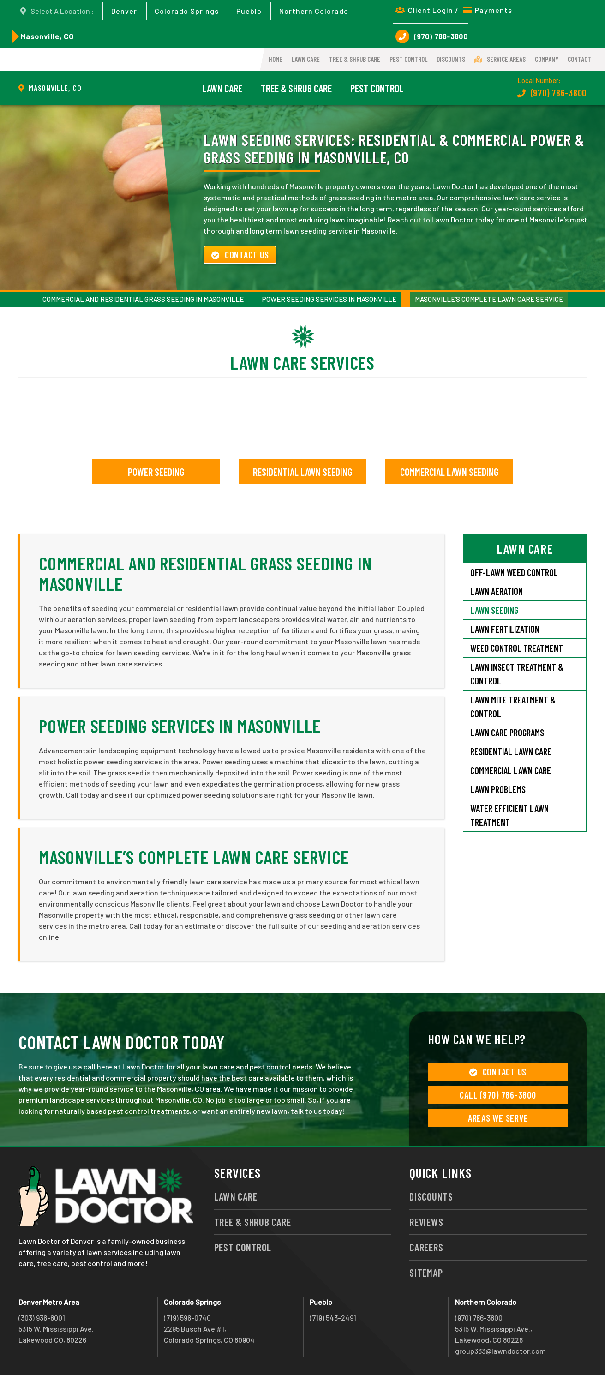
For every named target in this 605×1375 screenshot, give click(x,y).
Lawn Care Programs (507, 732)
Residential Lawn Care (510, 751)
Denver (124, 10)
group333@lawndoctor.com (500, 1350)
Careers (426, 1247)
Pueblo (249, 10)
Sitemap (426, 1273)
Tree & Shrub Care (354, 59)
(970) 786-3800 (431, 36)
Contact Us (240, 254)
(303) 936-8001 (41, 1317)
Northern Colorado (313, 10)
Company (546, 59)
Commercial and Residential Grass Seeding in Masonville (143, 299)
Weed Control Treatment (516, 648)
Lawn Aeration (497, 591)
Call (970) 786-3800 (498, 1094)
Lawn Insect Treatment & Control (516, 673)
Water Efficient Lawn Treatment (509, 815)
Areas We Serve (498, 1117)
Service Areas (500, 59)
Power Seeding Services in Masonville (329, 299)
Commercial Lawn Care (510, 770)
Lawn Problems (498, 789)
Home (275, 59)
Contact (579, 59)
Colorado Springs (187, 10)
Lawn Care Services (302, 362)
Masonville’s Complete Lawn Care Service (489, 299)
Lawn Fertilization (504, 629)
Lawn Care (306, 59)
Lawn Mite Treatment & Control (513, 706)
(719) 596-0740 (187, 1317)
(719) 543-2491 (333, 1317)
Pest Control (408, 59)
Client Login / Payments (453, 10)
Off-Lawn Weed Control (514, 572)
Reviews (426, 1222)
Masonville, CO (47, 36)
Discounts (451, 59)
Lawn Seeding (494, 610)
